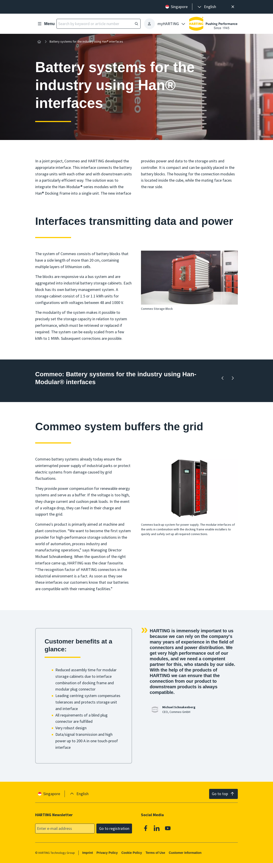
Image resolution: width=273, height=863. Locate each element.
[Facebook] (145, 828)
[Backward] (223, 378)
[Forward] (233, 378)
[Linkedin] (157, 828)
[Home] (39, 42)
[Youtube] (168, 828)
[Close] (233, 7)
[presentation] (206, 7)
